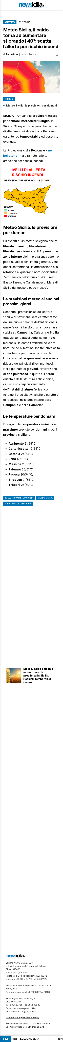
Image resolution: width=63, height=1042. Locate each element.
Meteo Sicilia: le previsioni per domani (31, 105)
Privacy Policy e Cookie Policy (22, 1017)
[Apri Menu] (4, 5)
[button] (31, 77)
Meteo (10, 22)
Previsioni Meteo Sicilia (18, 503)
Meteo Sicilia (45, 497)
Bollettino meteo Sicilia (19, 497)
